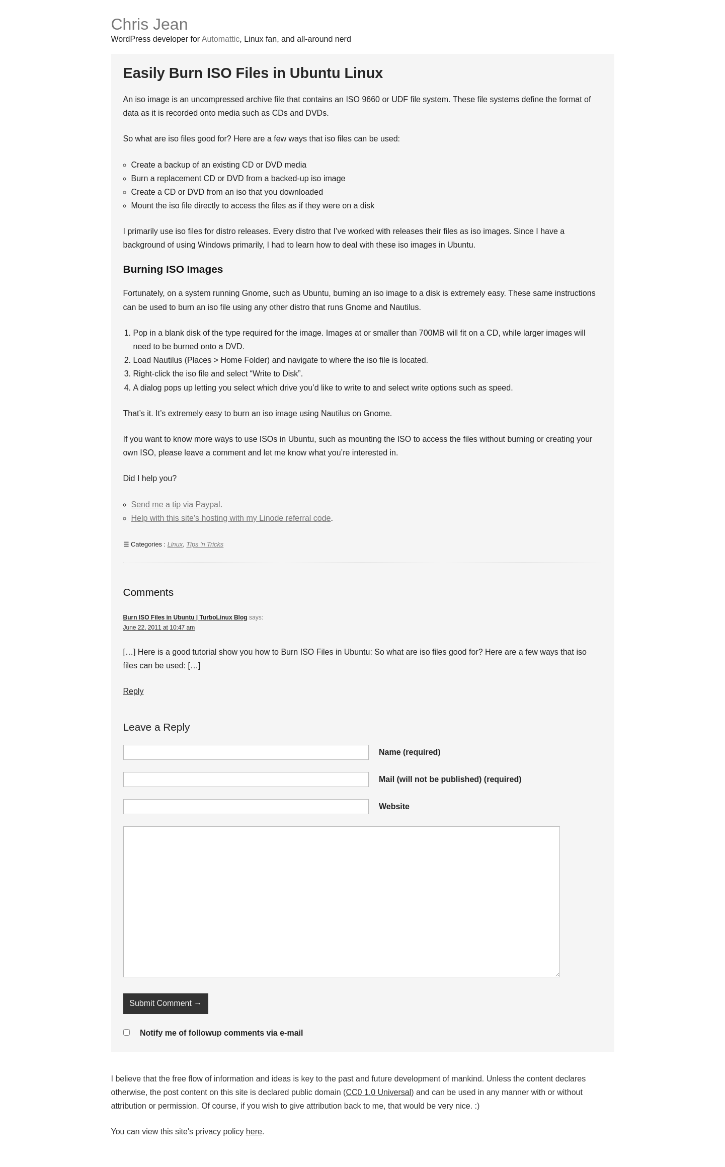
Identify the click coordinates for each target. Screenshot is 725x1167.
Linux (175, 544)
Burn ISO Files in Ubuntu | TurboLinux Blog (185, 617)
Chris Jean (149, 24)
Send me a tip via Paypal (175, 504)
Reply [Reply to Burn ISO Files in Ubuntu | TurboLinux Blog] (133, 691)
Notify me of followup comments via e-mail (221, 1033)
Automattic (221, 39)
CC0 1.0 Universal (378, 1092)
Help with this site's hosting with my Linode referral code (231, 518)
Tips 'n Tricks (204, 544)
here (254, 1131)
